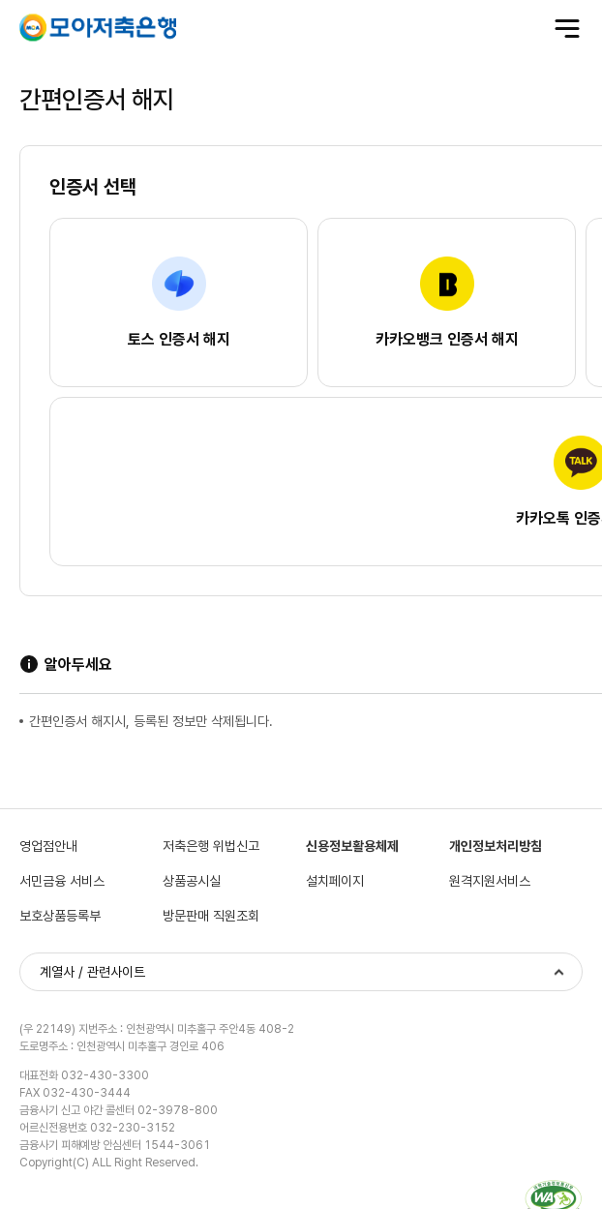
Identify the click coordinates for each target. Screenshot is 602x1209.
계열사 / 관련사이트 (92, 972)
